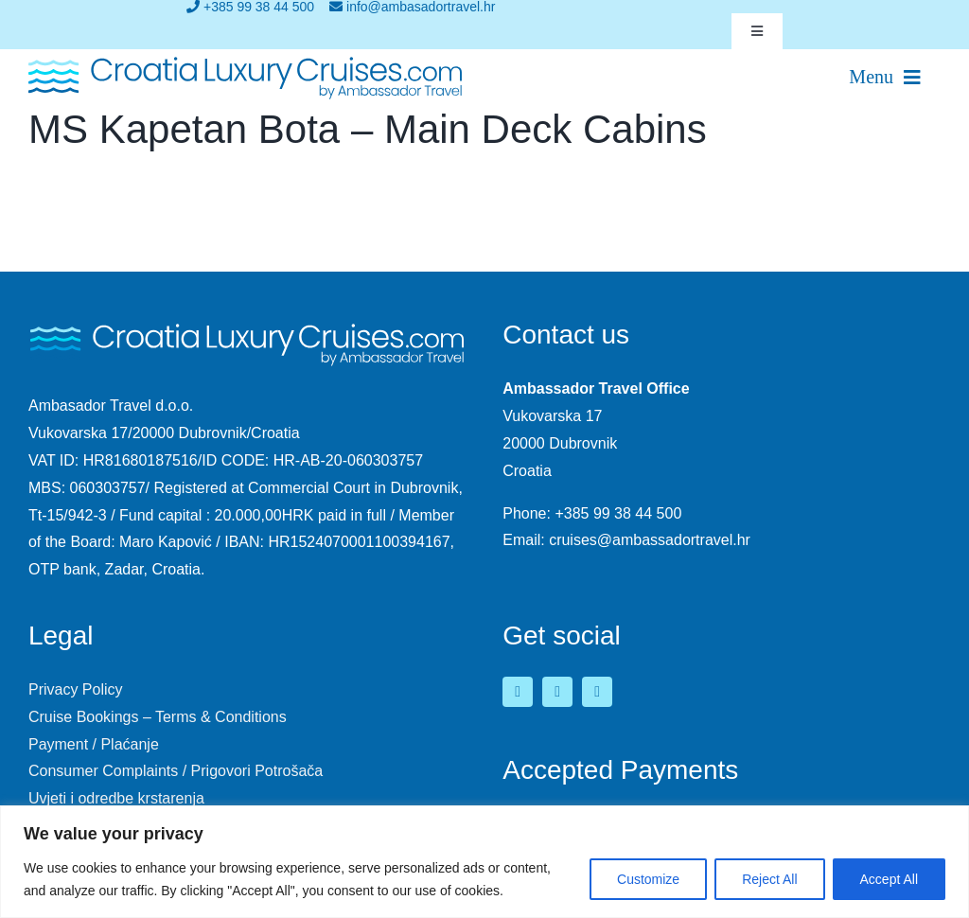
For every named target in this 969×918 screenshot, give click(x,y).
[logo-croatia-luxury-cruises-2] (245, 61)
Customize (648, 879)
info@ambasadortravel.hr (412, 6)
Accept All (889, 879)
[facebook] (517, 692)
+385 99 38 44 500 (250, 6)
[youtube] (557, 692)
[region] (484, 861)
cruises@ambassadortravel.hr (649, 540)
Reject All (769, 879)
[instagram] (597, 692)
